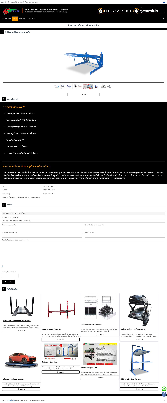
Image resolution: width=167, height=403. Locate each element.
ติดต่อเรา (32, 18)
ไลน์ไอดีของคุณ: (90, 232)
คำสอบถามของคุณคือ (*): (10, 217)
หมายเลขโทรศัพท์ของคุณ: (10, 232)
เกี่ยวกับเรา (23, 18)
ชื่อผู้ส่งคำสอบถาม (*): (9, 225)
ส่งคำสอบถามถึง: (7, 210)
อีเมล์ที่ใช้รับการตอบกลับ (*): (94, 225)
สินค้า (15, 18)
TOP (164, 399)
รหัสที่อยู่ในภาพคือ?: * (9, 272)
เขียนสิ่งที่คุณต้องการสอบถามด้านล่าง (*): (15, 240)
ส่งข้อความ (8, 282)
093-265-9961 (33, 2)
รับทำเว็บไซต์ (11, 400)
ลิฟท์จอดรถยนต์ (6, 18)
